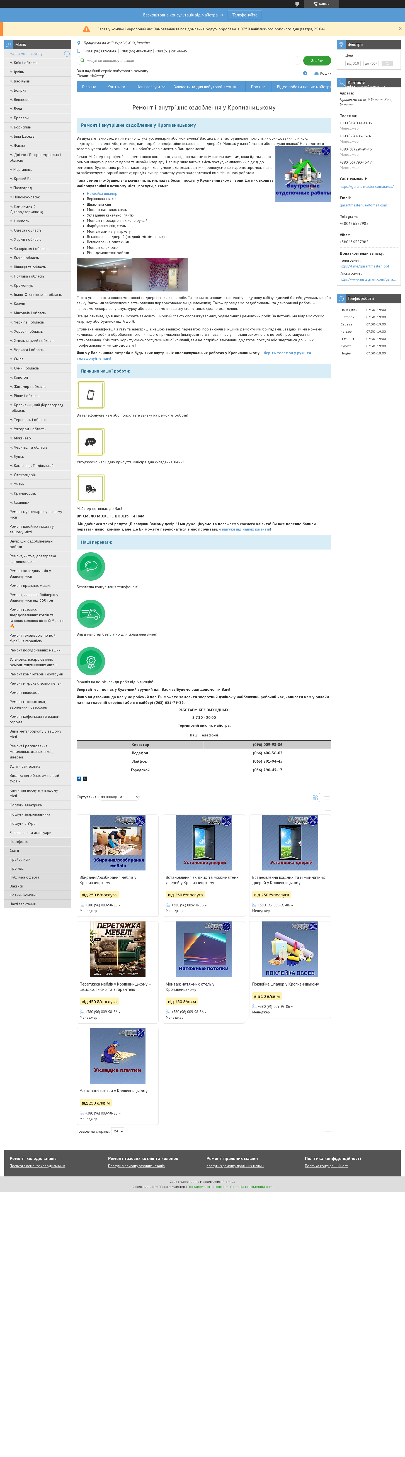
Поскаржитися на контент (208, 1186)
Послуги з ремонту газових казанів (136, 1166)
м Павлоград (21, 187)
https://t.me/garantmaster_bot (364, 266)
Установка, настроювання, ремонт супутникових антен (33, 662)
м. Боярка (18, 90)
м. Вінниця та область (28, 266)
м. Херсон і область (26, 331)
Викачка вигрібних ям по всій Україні (34, 778)
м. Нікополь (19, 220)
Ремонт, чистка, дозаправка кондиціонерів (33, 558)
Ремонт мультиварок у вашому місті (36, 514)
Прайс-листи (20, 859)
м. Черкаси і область (27, 349)
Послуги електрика (26, 804)
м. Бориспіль (20, 127)
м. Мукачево (20, 438)
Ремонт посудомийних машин (35, 650)
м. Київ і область (23, 62)
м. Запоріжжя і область (29, 248)
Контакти (116, 87)
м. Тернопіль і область (28, 419)
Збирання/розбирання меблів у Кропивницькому (108, 880)
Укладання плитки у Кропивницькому (113, 1090)
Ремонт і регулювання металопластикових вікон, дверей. (31, 751)
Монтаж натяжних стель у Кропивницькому (190, 986)
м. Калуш (17, 303)
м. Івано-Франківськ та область (36, 294)
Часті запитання (23, 903)
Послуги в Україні (24, 823)
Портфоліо (19, 841)
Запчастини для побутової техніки (205, 87)
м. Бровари (19, 117)
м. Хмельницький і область (32, 340)
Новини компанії (24, 894)
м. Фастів (17, 145)
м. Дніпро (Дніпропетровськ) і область (35, 157)
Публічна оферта (24, 877)
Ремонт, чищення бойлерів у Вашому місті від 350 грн (34, 597)
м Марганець (21, 169)
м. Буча (16, 108)
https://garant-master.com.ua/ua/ (367, 186)
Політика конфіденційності (326, 1166)
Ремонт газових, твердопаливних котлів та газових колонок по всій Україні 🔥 (37, 618)
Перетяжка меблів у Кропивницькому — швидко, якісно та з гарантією (116, 986)
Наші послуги (148, 87)
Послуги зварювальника (30, 814)
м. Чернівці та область (28, 447)
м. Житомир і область (27, 386)
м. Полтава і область (27, 276)
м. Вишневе (20, 99)
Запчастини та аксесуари (30, 832)
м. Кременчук (21, 285)
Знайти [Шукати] (317, 61)
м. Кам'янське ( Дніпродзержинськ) (26, 209)
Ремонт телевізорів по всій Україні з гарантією (32, 638)
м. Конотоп (19, 377)
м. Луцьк (17, 456)
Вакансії (16, 886)
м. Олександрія (23, 474)
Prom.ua (228, 1181)
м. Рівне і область (24, 395)
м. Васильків (20, 81)
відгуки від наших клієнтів (246, 529)
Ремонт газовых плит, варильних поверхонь (28, 704)
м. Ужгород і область (27, 428)
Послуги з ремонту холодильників (37, 1166)
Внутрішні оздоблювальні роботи (31, 544)
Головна (89, 87)
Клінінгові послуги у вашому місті (34, 793)
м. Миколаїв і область (28, 312)
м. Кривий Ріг (21, 178)
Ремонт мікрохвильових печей (36, 683)
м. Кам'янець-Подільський (32, 465)
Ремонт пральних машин (30, 585)
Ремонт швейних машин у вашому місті (32, 529)
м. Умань (17, 484)
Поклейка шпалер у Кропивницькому (285, 984)
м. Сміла (16, 358)
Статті (14, 850)
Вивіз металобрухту (362, 87)
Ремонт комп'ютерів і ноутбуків (36, 674)
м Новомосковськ (25, 197)
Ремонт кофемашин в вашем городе (35, 719)
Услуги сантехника (25, 766)
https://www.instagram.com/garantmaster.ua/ (369, 279)
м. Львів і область (24, 257)
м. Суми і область (24, 368)
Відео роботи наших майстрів (304, 87)
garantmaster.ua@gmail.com (363, 205)
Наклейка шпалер (102, 193)
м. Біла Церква (22, 136)
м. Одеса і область (25, 230)
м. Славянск (19, 502)
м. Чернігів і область (27, 322)
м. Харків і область (25, 239)
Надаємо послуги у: (26, 53)
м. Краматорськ (23, 493)
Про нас (16, 868)
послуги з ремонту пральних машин (235, 1166)
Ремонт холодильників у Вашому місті (30, 573)
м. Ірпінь (17, 71)
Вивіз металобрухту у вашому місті (35, 734)
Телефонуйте (245, 15)
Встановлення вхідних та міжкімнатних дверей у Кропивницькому (202, 880)
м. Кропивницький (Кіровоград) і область (36, 407)
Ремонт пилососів (25, 692)
